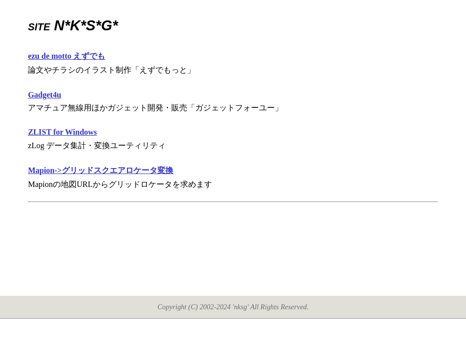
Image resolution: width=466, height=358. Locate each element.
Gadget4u (44, 94)
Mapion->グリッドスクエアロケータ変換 (100, 170)
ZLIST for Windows (62, 132)
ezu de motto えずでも (66, 56)
